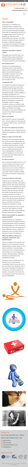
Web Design (23, 463)
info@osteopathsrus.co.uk (19, 10)
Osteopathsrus (7, 447)
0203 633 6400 (20, 8)
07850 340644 (7, 440)
